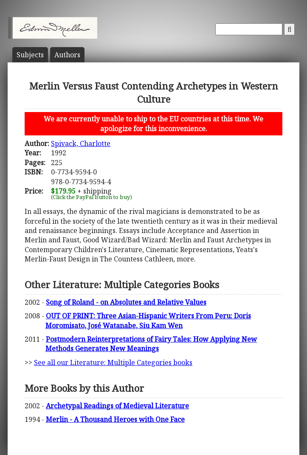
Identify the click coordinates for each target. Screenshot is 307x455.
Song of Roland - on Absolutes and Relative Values (126, 302)
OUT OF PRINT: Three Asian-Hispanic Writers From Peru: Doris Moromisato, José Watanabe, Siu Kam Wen (148, 320)
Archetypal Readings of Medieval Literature (117, 405)
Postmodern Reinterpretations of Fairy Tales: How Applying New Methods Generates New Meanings (151, 343)
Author (67, 54)
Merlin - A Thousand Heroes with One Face (115, 419)
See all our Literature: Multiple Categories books (113, 362)
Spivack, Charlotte (80, 143)
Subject (30, 54)
